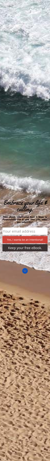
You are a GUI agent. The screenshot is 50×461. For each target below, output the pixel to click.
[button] (25, 205)
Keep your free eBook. (25, 248)
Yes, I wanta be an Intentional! (25, 239)
